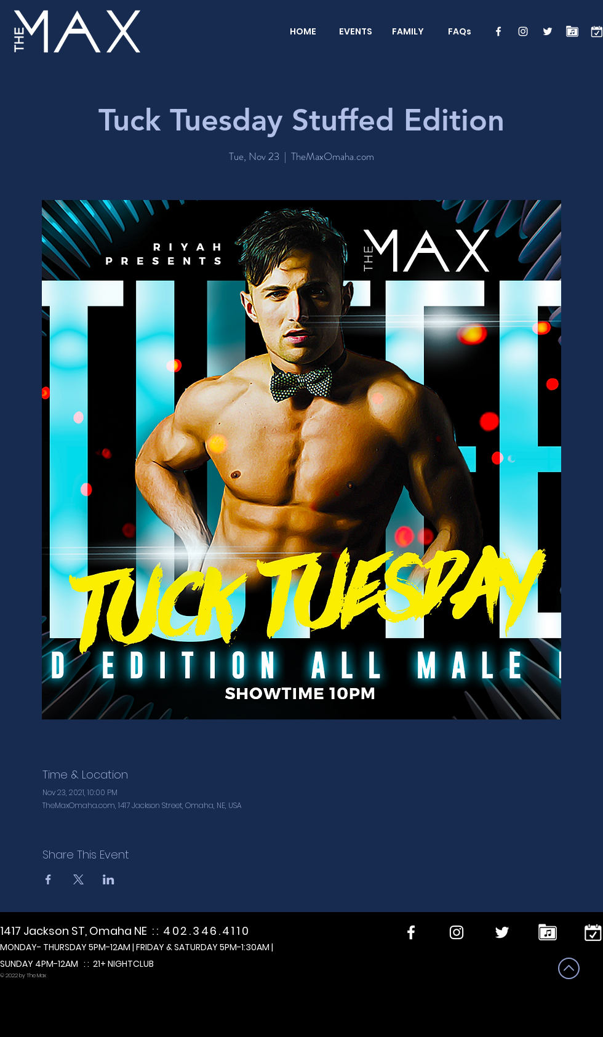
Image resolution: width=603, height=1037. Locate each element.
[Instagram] (523, 31)
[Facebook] (498, 31)
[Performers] (572, 31)
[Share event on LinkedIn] (108, 879)
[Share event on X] (78, 879)
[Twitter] (547, 31)
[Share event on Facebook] (48, 879)
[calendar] (597, 31)
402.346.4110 (206, 931)
